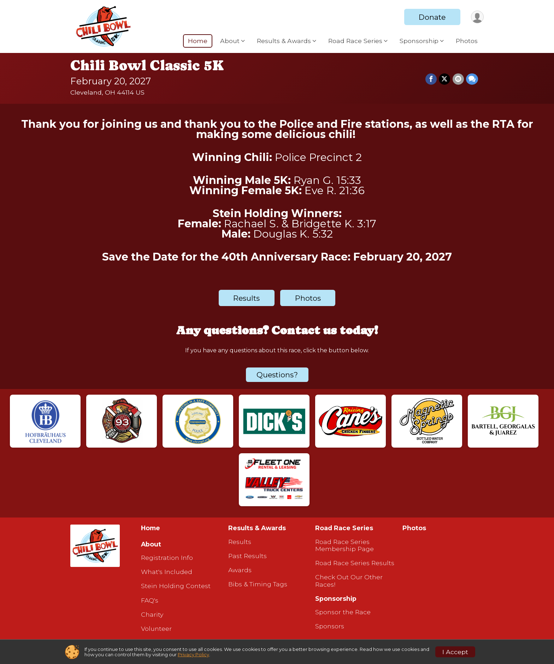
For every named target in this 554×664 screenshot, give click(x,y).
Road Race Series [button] (355, 40)
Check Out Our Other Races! (349, 581)
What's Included (166, 571)
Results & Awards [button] (284, 40)
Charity (152, 614)
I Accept (455, 652)
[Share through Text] (472, 79)
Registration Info (167, 557)
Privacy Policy (193, 654)
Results (246, 298)
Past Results (247, 556)
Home (197, 40)
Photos (467, 40)
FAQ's (149, 600)
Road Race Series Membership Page (344, 545)
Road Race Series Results (354, 563)
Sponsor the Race (343, 612)
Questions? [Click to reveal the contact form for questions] (277, 374)
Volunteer (156, 628)
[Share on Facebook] (431, 79)
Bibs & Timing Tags (257, 584)
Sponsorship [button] (419, 40)
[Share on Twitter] (444, 79)
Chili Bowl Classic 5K (147, 65)
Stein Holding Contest (176, 586)
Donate (431, 17)
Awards (240, 570)
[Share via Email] (458, 79)
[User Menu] (477, 17)
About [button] (230, 40)
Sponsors (329, 626)
